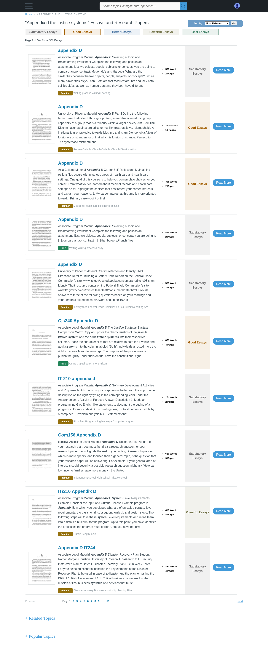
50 (107, 601)
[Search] (183, 6)
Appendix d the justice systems (62, 14)
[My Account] (238, 5)
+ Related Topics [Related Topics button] (40, 618)
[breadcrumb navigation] (134, 14)
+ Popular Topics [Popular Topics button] (40, 636)
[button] (29, 7)
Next (240, 601)
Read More (223, 70)
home (28, 14)
